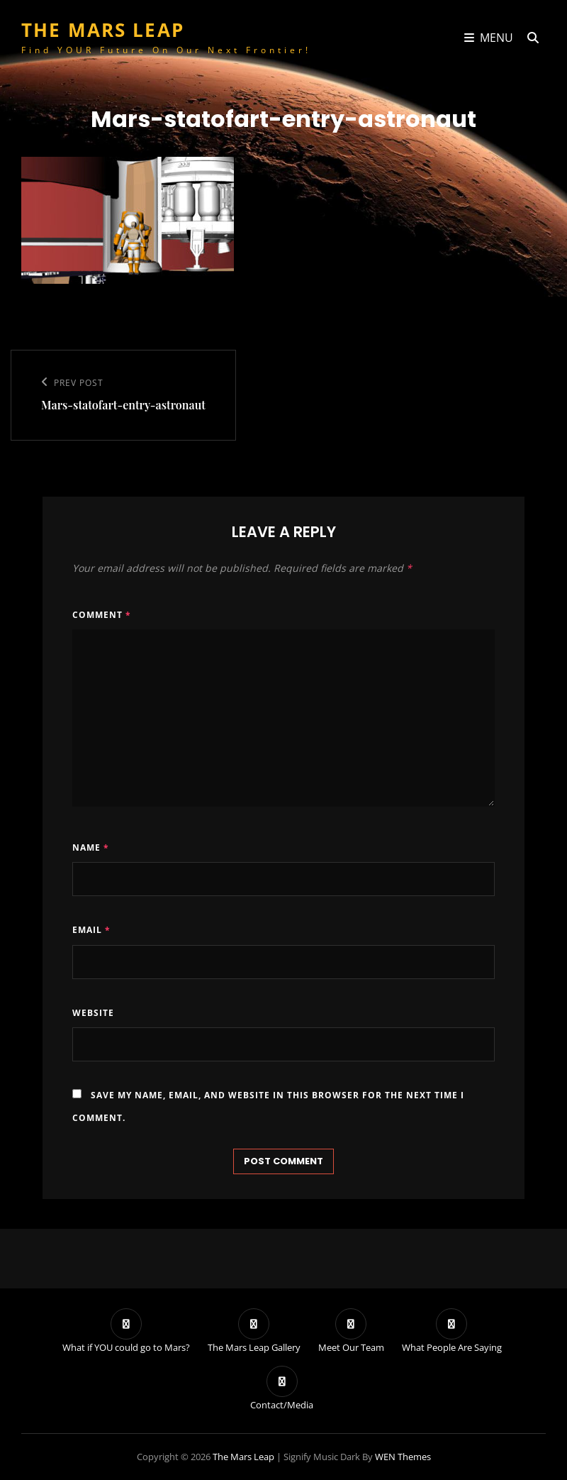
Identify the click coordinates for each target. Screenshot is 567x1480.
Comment (101, 615)
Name (90, 847)
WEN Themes (403, 1456)
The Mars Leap (102, 30)
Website (93, 1013)
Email (91, 930)
